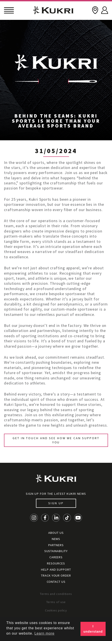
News (56, 539)
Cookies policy (56, 610)
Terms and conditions (56, 594)
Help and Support (56, 570)
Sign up (55, 503)
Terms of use (56, 602)
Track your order (56, 575)
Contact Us (56, 582)
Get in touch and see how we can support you (56, 440)
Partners (55, 545)
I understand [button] (93, 628)
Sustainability (56, 551)
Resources (56, 563)
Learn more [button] (44, 633)
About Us (55, 533)
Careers (56, 557)
